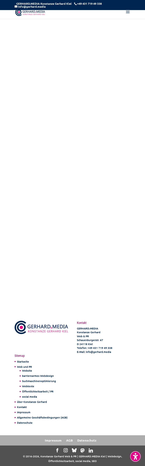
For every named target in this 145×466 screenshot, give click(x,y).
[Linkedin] (90, 450)
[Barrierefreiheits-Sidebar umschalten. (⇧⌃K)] (135, 456)
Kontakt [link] (22, 407)
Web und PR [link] (24, 366)
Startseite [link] (23, 361)
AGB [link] (69, 440)
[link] (89, 3)
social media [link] (29, 396)
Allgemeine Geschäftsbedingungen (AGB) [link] (42, 417)
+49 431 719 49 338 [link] (100, 348)
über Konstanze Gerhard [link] (32, 402)
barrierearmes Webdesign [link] (38, 375)
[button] (128, 14)
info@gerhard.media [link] (98, 352)
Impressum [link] (23, 412)
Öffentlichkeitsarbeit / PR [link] (37, 391)
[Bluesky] (74, 450)
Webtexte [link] (28, 386)
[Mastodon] (82, 450)
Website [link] (27, 370)
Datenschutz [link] (24, 422)
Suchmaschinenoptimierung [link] (39, 381)
